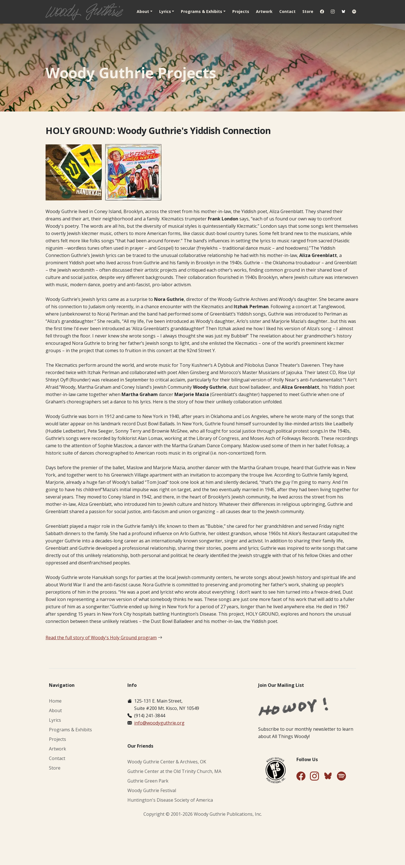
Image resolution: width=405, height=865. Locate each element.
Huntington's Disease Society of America (170, 800)
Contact (287, 11)
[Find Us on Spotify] (341, 776)
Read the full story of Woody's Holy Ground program (101, 637)
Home (55, 701)
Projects (240, 11)
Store (307, 11)
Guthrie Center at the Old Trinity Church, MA (174, 771)
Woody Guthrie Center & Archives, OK (166, 762)
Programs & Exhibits (70, 730)
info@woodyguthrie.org (159, 723)
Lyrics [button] (165, 11)
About (55, 710)
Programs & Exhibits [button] (201, 11)
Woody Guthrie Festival (151, 790)
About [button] (143, 11)
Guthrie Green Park (147, 781)
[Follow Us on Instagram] (314, 776)
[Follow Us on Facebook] (300, 776)
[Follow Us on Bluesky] (327, 777)
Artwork (264, 11)
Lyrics (55, 720)
